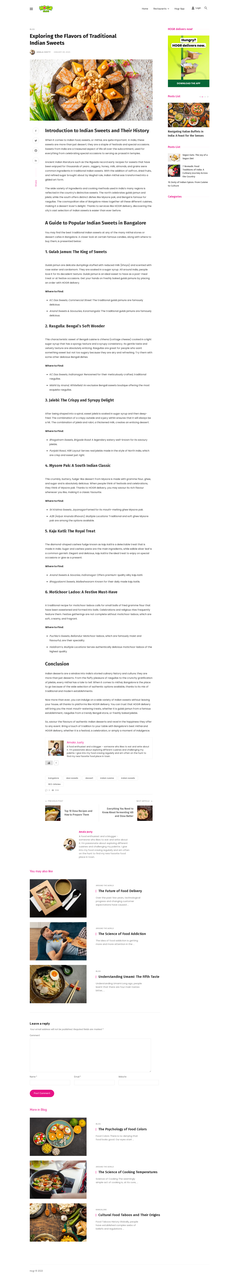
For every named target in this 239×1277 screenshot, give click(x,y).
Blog (32, 29)
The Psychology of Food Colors (122, 1129)
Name (33, 1076)
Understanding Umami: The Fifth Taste (128, 977)
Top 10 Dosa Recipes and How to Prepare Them (78, 813)
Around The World (105, 885)
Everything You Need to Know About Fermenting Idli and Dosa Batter (117, 812)
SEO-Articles (54, 784)
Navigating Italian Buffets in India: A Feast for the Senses (186, 133)
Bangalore (101, 1210)
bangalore (53, 778)
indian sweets (128, 778)
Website (122, 1076)
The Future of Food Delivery (120, 891)
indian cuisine (107, 778)
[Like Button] (49, 763)
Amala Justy (44, 52)
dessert (89, 778)
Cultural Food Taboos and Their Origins (129, 1215)
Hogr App (179, 8)
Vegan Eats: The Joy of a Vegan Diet (195, 157)
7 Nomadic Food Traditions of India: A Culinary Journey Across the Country (195, 171)
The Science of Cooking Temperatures (127, 1172)
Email (77, 1076)
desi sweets (72, 778)
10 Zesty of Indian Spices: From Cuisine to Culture (188, 184)
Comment (35, 1035)
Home (145, 8)
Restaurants (160, 8)
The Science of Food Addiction (122, 934)
